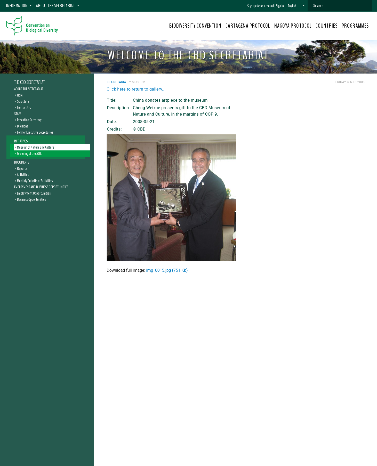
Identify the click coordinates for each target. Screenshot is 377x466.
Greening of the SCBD (30, 153)
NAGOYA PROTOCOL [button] (293, 26)
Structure (23, 101)
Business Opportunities (31, 199)
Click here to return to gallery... (136, 89)
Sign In (280, 6)
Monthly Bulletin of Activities (35, 181)
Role (20, 95)
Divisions (22, 126)
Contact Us (24, 107)
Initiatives (21, 141)
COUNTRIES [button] (327, 26)
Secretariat (118, 82)
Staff (17, 114)
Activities (23, 175)
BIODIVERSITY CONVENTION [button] (195, 26)
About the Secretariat (28, 89)
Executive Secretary (29, 120)
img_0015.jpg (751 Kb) (167, 270)
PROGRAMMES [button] (355, 26)
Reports (22, 168)
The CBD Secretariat (29, 82)
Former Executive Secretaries (35, 132)
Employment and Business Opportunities (41, 187)
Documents (21, 162)
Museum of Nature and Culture (35, 147)
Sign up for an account (260, 6)
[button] (296, 6)
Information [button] (17, 6)
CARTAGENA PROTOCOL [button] (248, 26)
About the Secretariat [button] (56, 6)
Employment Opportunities (34, 193)
